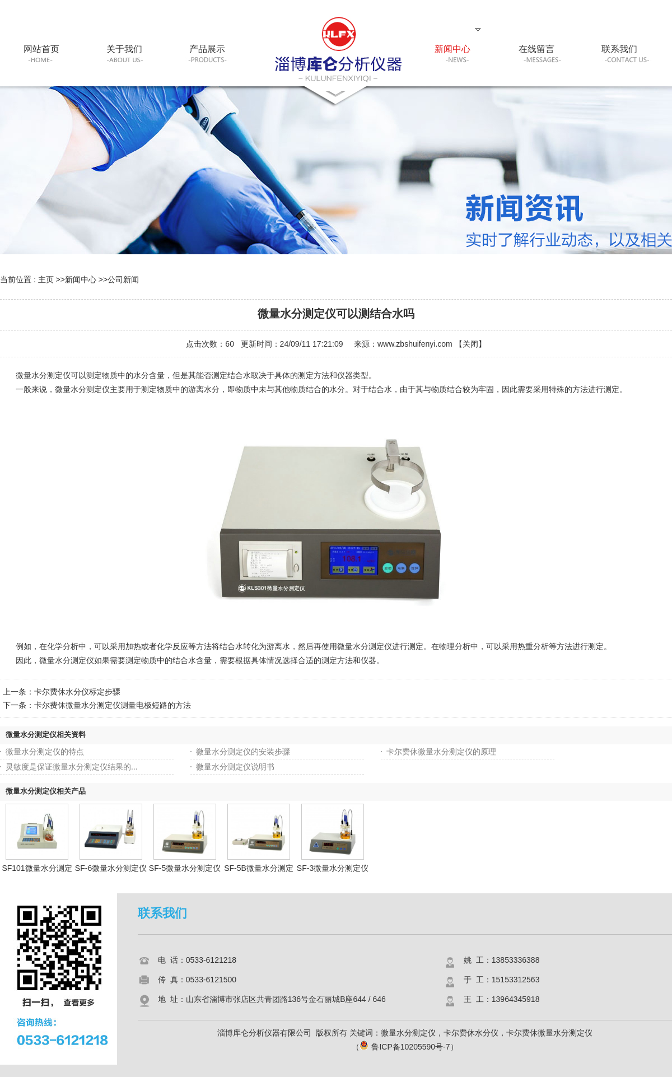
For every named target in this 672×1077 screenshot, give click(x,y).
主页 (46, 279)
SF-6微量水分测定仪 (111, 868)
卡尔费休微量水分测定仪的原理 (441, 751)
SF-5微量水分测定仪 (185, 868)
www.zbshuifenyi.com (414, 343)
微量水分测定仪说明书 (235, 766)
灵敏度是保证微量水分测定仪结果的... (72, 766)
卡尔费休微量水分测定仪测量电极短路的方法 (112, 705)
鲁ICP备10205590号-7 (405, 1046)
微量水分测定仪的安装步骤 (243, 751)
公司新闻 (123, 279)
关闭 (470, 343)
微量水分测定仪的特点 (45, 751)
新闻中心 (80, 279)
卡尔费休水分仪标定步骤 (77, 691)
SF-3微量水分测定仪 (332, 868)
